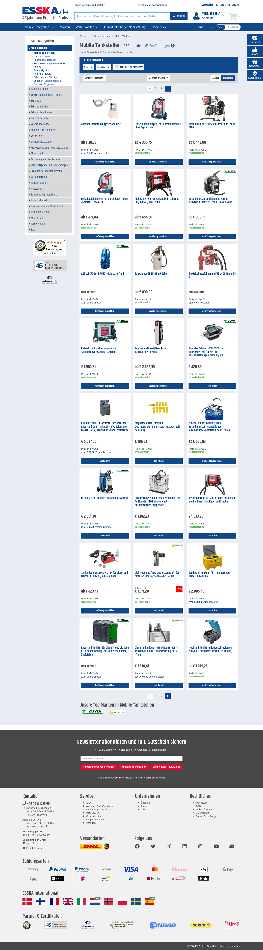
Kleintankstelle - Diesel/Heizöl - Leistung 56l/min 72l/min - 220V (157, 201)
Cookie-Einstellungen (207, 816)
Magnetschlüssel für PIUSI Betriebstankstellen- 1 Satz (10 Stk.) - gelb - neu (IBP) (158, 427)
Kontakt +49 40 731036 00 (221, 5)
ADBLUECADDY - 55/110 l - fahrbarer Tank (102, 273)
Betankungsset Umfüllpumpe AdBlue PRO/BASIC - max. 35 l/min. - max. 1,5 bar (210, 201)
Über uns (145, 802)
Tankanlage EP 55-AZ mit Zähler (152, 273)
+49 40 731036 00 (36, 803)
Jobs (143, 809)
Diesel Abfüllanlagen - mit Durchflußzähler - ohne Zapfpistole (158, 126)
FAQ (88, 802)
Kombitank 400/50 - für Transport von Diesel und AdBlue (209, 575)
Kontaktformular (32, 848)
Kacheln (228, 78)
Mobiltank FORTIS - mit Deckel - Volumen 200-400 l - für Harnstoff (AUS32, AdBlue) (210, 650)
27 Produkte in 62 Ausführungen (149, 46)
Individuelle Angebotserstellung (125, 27)
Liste (216, 78)
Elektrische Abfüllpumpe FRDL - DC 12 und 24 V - (212, 275)
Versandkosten (94, 816)
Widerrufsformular (205, 809)
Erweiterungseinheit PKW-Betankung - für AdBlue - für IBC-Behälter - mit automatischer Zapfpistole (157, 501)
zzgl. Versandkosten (95, 153)
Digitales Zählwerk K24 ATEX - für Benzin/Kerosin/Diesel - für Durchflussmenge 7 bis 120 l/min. (206, 352)
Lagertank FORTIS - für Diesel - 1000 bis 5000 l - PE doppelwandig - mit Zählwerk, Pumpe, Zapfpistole (105, 651)
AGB (198, 806)
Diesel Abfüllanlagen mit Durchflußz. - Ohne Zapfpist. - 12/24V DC (104, 201)
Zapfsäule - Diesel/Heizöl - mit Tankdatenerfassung (151, 350)
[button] (254, 52)
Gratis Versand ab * (89, 5)
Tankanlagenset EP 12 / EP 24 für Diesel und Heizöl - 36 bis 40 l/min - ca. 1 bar (104, 575)
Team (144, 806)
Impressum (201, 802)
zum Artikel (212, 386)
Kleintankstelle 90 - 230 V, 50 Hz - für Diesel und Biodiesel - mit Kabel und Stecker (212, 500)
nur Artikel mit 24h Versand (131, 67)
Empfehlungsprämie (96, 809)
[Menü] (64, 241)
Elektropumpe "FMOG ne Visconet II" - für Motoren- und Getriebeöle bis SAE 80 (157, 575)
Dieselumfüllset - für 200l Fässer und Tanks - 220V (212, 126)
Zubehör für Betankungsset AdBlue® (101, 124)
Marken (65, 27)
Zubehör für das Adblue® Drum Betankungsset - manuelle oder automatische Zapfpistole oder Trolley (209, 427)
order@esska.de (32, 843)
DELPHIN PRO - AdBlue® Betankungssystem (104, 498)
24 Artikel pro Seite (158, 78)
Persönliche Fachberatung (152, 5)
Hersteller (103, 67)
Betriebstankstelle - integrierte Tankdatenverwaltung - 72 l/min (98, 350)
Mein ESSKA (93, 813)
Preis (88, 67)
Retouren (91, 823)
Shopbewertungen (95, 819)
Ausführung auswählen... (105, 162)
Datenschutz (202, 813)
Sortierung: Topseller (94, 78)
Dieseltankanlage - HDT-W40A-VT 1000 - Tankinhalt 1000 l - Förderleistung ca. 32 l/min (156, 651)
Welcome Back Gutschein (99, 806)
